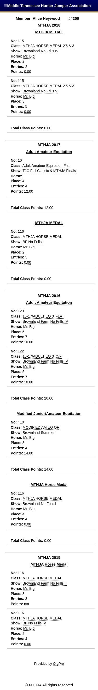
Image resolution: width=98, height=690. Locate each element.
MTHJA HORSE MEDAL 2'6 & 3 (48, 46)
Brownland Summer (39, 433)
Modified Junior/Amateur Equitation (48, 414)
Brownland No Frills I (39, 504)
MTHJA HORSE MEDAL (42, 237)
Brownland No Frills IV (41, 51)
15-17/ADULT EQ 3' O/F (42, 356)
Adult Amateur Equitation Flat (46, 165)
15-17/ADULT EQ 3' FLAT (43, 316)
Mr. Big (28, 56)
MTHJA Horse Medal (49, 485)
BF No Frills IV (34, 623)
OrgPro (58, 664)
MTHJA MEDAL (49, 32)
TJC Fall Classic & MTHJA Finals (49, 171)
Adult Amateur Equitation (49, 152)
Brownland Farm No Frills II (45, 583)
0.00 (27, 71)
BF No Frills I (33, 242)
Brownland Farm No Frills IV (45, 321)
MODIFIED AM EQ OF (41, 427)
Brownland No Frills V (40, 91)
